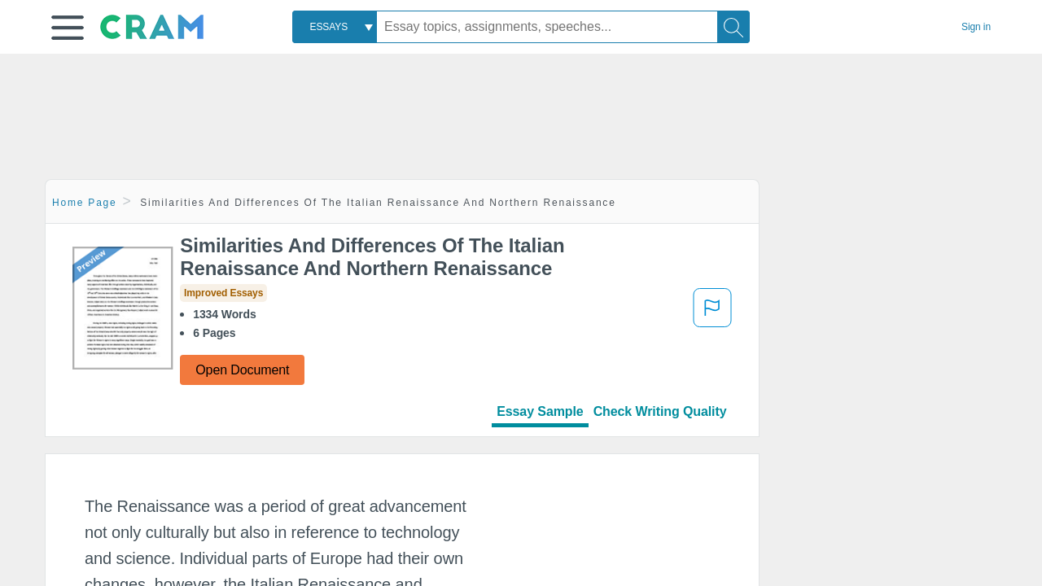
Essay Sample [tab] (540, 411)
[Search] (733, 27)
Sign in (976, 27)
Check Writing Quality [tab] (660, 411)
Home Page (84, 202)
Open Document (242, 370)
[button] (67, 27)
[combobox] (334, 27)
